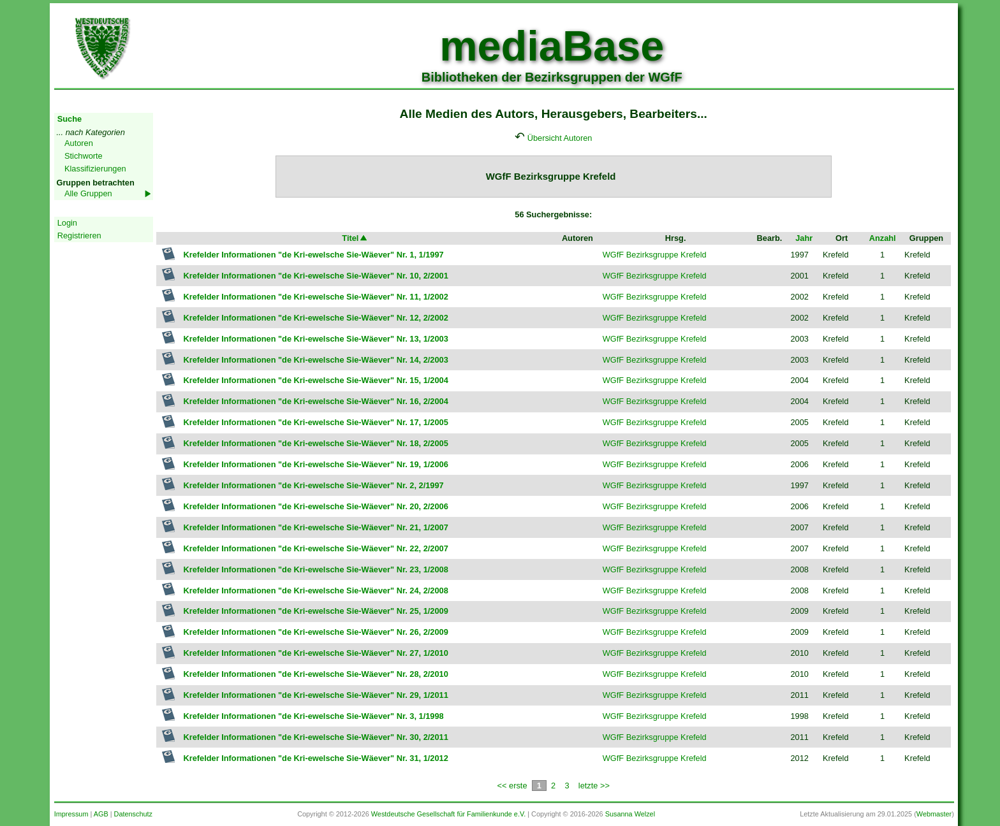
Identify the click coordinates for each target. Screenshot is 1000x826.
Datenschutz (133, 814)
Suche (69, 119)
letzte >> (594, 785)
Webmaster (934, 814)
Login (67, 223)
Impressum (71, 814)
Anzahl (882, 238)
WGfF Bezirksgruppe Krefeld (655, 254)
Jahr (803, 238)
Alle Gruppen (88, 193)
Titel (355, 238)
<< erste (512, 785)
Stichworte (83, 156)
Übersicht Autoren (559, 138)
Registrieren (79, 235)
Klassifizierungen (95, 168)
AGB (101, 814)
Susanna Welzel (630, 814)
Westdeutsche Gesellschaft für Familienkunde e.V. (448, 814)
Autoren (78, 143)
